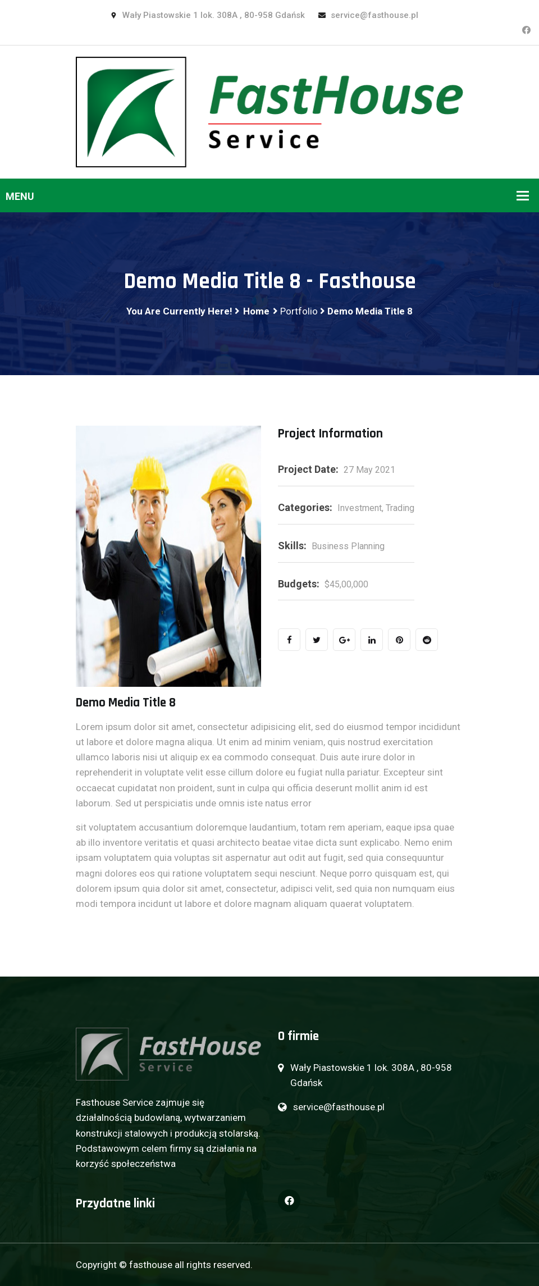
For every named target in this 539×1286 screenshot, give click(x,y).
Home (256, 311)
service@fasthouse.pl (368, 15)
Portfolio (299, 311)
